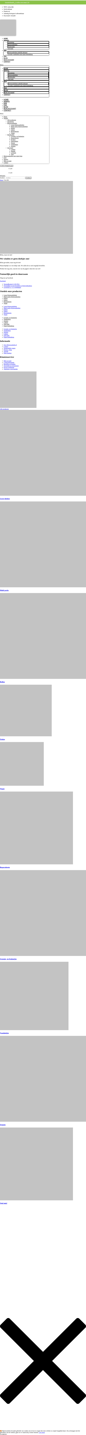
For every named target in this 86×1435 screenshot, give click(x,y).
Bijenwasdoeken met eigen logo (13, 156)
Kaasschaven (15, 138)
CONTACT (7, 61)
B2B (5, 50)
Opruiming (11, 42)
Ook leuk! (10, 48)
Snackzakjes (14, 141)
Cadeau (13, 149)
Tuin (12, 154)
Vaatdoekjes (14, 144)
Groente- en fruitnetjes (17, 136)
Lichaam (13, 153)
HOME (6, 38)
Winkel (6, 118)
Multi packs (4, 590)
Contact (6, 162)
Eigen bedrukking (9, 326)
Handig (13, 151)
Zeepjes (13, 146)
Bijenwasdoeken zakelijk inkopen (17, 52)
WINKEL (6, 40)
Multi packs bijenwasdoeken (19, 126)
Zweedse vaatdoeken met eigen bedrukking (20, 54)
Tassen (13, 143)
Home (5, 117)
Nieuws (6, 159)
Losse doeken (5, 499)
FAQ (5, 56)
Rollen (13, 128)
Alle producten (11, 120)
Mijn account (7, 161)
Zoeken (2, 178)
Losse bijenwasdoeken (17, 125)
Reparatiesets (15, 131)
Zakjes (13, 130)
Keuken (13, 139)
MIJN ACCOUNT (9, 60)
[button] (24, 65)
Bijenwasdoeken (12, 44)
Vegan (13, 133)
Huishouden (11, 46)
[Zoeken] (28, 178)
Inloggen (2, 175)
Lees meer (42, 1432)
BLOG (6, 58)
